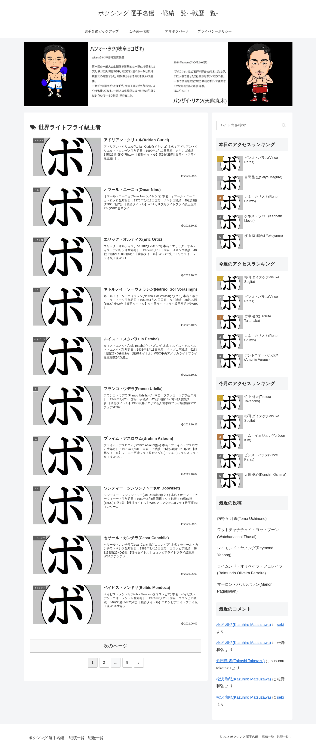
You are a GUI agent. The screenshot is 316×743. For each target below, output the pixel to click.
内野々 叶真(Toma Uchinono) (242, 518)
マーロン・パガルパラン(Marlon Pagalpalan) (245, 587)
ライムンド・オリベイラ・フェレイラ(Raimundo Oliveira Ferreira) (250, 569)
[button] (284, 125)
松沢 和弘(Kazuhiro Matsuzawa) (243, 625)
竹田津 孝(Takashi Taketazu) (240, 661)
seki (280, 625)
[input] (252, 125)
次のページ (116, 646)
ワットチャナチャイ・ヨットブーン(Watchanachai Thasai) (248, 533)
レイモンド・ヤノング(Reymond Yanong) (245, 551)
